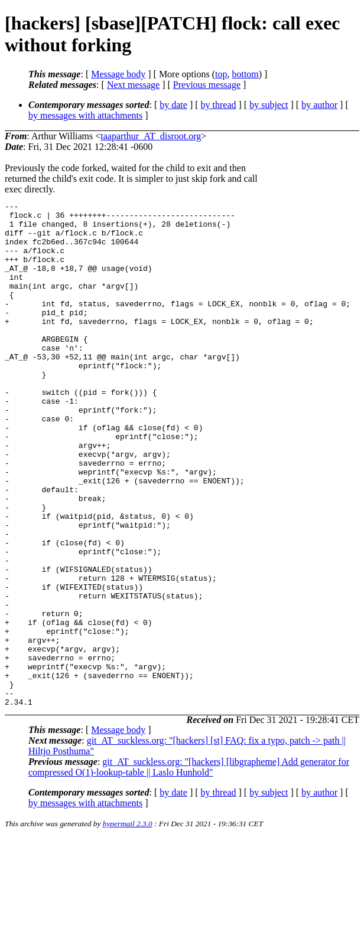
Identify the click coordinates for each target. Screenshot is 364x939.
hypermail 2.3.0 (127, 924)
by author (319, 105)
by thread (218, 105)
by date (173, 105)
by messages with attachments (85, 115)
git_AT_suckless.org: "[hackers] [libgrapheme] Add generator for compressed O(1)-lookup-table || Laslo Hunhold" (188, 868)
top (221, 74)
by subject (268, 105)
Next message (133, 85)
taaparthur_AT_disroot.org (150, 136)
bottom (245, 74)
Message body (118, 74)
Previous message (206, 85)
